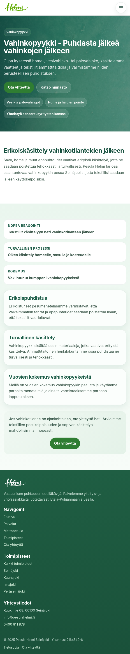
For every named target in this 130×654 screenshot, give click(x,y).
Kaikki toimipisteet (18, 564)
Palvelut (10, 524)
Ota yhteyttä (19, 87)
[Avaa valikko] (121, 7)
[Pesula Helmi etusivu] (17, 7)
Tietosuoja (11, 647)
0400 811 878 (14, 624)
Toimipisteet (13, 538)
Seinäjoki (11, 571)
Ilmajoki (10, 585)
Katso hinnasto (54, 87)
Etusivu (9, 517)
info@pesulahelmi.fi (19, 617)
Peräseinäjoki (14, 591)
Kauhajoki (11, 578)
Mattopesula (13, 531)
